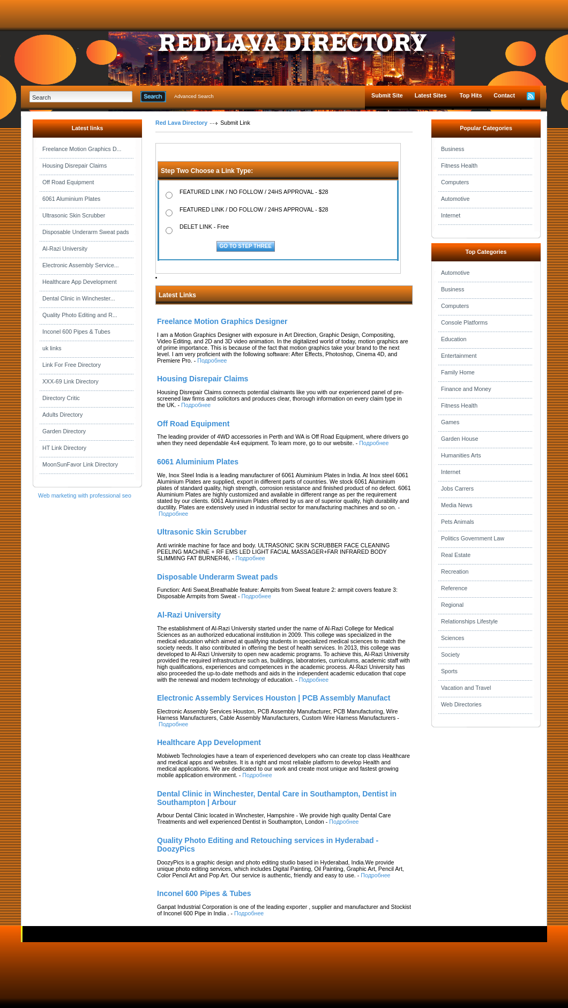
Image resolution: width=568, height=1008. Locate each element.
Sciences (452, 638)
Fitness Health (459, 165)
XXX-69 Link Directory (70, 381)
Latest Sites (431, 95)
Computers (455, 182)
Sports (449, 671)
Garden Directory (64, 431)
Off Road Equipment (68, 182)
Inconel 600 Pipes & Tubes (76, 331)
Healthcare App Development (79, 282)
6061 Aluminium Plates (71, 198)
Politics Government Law (472, 538)
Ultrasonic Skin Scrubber (73, 215)
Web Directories (461, 704)
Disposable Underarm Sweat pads (85, 232)
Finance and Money (466, 389)
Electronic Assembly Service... (80, 265)
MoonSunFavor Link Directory (80, 464)
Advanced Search (194, 96)
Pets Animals (457, 521)
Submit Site (387, 95)
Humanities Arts (461, 455)
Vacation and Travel (466, 687)
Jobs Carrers (457, 488)
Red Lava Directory (181, 122)
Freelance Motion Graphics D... (81, 149)
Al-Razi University (64, 248)
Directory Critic (61, 398)
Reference (454, 588)
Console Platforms (464, 322)
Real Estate (455, 555)
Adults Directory (62, 414)
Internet (450, 215)
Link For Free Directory (71, 365)
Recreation (455, 571)
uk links (52, 348)
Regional (452, 604)
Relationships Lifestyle (469, 621)
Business (452, 149)
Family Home (458, 372)
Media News (457, 505)
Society (450, 654)
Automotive (455, 198)
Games (450, 422)
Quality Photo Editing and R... (79, 315)
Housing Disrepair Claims (74, 165)
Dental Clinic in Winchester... (78, 298)
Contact (504, 95)
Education (453, 339)
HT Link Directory (64, 448)
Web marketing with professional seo (84, 495)
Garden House (459, 438)
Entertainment (458, 355)
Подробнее (212, 360)
